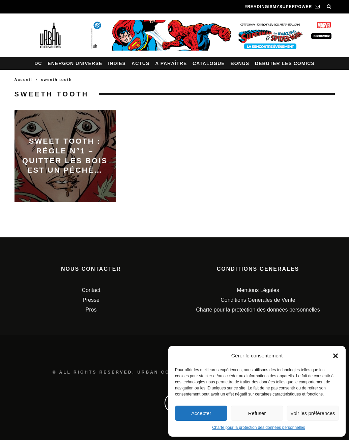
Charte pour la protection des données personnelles (258, 427)
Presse (91, 300)
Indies (117, 63)
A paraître (171, 63)
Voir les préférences (312, 413)
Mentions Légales (258, 290)
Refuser (257, 413)
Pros (91, 310)
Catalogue (209, 63)
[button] (335, 355)
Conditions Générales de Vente (258, 300)
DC (38, 63)
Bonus (240, 63)
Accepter (201, 413)
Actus (140, 63)
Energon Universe (75, 63)
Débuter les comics (285, 63)
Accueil (23, 80)
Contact (91, 290)
